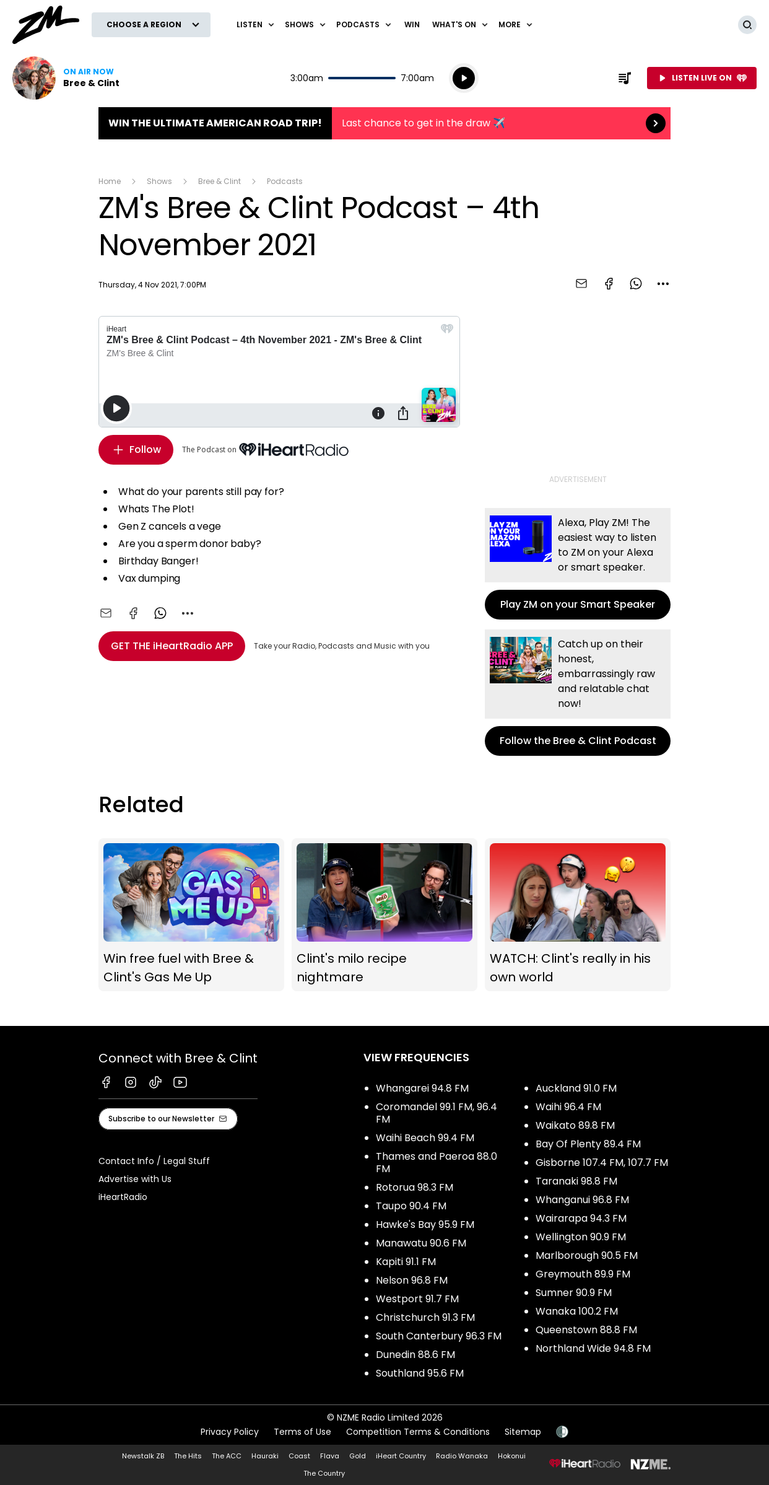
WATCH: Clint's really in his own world (578, 915)
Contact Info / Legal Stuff (154, 1161)
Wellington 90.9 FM (581, 1237)
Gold (357, 1456)
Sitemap (523, 1432)
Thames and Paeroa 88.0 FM (436, 1162)
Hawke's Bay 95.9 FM (425, 1224)
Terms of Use (302, 1432)
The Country (324, 1473)
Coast (299, 1456)
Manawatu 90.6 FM (421, 1243)
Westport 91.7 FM (417, 1299)
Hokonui (512, 1456)
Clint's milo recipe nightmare (384, 915)
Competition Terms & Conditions (418, 1432)
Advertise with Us (135, 1179)
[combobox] (663, 283)
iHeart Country (401, 1456)
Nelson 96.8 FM (412, 1280)
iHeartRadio (122, 1197)
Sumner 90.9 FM (574, 1293)
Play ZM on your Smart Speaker (578, 564)
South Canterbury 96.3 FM (439, 1336)
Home (109, 181)
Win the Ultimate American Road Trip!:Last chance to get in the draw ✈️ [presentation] (384, 123)
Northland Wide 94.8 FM (593, 1348)
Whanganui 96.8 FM (582, 1200)
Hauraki (265, 1456)
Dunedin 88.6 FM (415, 1354)
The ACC (226, 1456)
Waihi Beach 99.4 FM (425, 1138)
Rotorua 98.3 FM (414, 1187)
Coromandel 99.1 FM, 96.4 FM (436, 1113)
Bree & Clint (219, 181)
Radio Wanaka (462, 1456)
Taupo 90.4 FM (411, 1206)
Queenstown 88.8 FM (586, 1330)
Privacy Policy (230, 1432)
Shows (159, 181)
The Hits (188, 1456)
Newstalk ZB (143, 1456)
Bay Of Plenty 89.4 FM (588, 1144)
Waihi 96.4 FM (568, 1107)
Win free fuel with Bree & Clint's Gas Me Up (191, 915)
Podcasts (285, 181)
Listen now (65, 78)
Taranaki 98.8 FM (576, 1181)
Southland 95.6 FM (420, 1373)
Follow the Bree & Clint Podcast (578, 692)
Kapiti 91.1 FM (406, 1262)
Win (412, 24)
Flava (329, 1456)
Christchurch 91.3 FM (425, 1317)
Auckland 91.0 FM (576, 1088)
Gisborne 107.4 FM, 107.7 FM (602, 1162)
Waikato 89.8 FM (575, 1125)
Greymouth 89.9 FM (583, 1274)
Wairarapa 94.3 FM (581, 1218)
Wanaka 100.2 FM (577, 1311)
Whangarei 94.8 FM (422, 1088)
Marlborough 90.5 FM (587, 1255)
